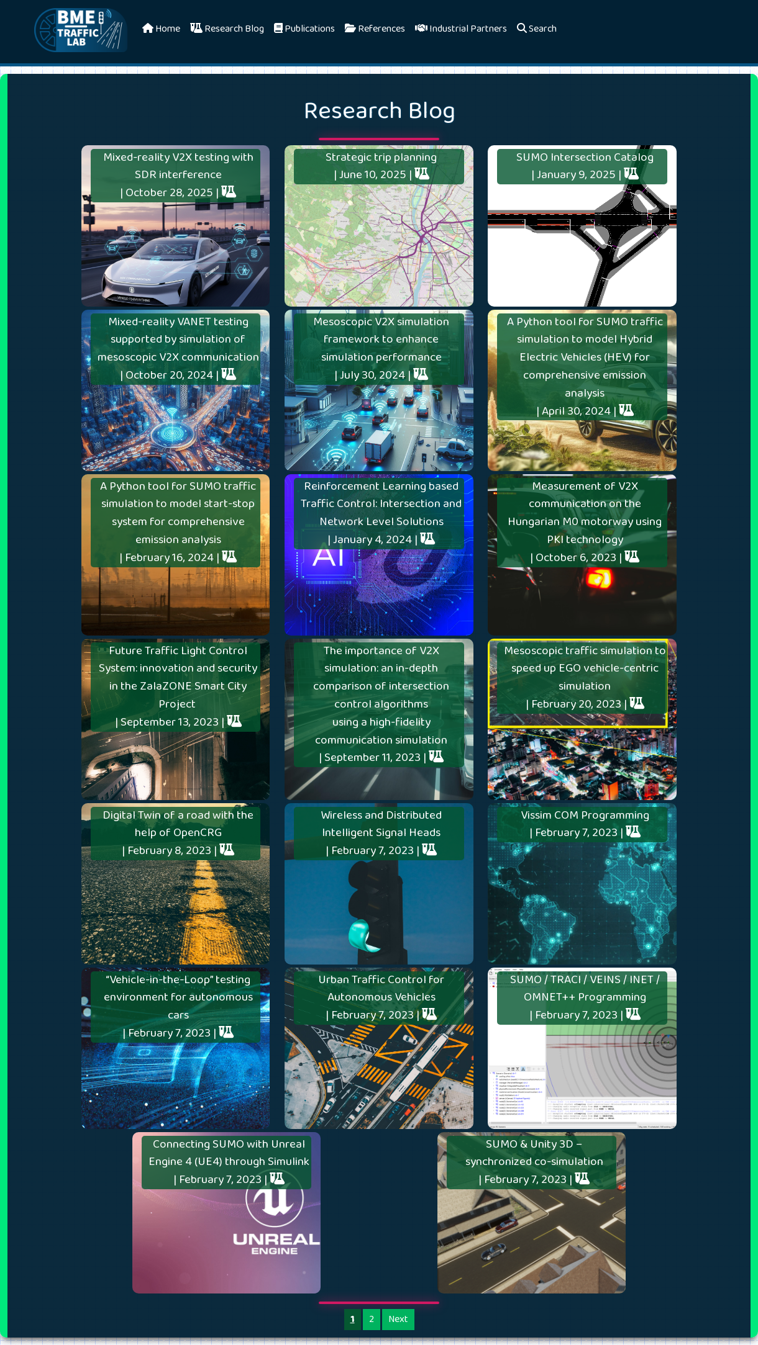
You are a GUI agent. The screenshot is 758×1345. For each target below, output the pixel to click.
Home (161, 29)
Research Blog (227, 29)
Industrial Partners (461, 29)
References (375, 29)
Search (537, 29)
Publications (304, 29)
